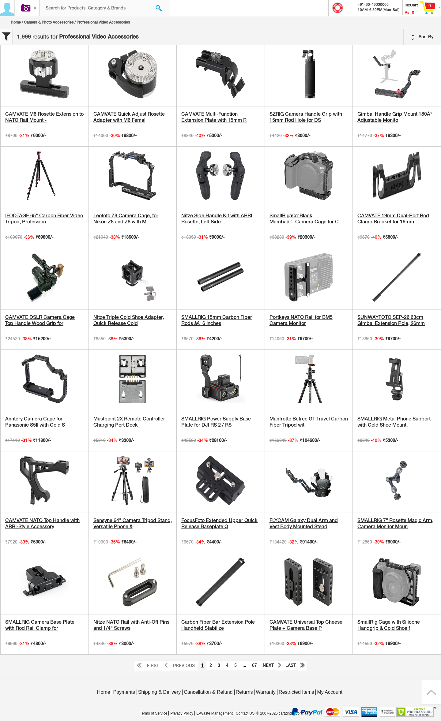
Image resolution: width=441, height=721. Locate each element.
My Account (329, 692)
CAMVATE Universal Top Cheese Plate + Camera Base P (306, 625)
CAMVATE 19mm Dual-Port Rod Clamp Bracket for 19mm (393, 219)
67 (254, 665)
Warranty (266, 692)
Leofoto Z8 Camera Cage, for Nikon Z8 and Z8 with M (125, 219)
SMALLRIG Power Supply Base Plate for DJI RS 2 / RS (216, 422)
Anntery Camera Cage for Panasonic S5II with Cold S (35, 422)
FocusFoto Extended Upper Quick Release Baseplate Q (219, 523)
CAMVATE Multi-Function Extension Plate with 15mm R (214, 117)
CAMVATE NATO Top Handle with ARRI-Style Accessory (42, 523)
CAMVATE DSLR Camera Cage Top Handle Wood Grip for (40, 320)
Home (16, 22)
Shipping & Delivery (159, 692)
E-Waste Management (214, 713)
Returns (244, 692)
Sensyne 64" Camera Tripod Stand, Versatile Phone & (132, 523)
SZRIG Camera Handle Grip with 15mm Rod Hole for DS (306, 117)
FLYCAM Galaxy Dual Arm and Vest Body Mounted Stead (304, 523)
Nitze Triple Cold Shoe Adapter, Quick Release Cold (128, 320)
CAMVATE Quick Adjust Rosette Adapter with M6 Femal (129, 117)
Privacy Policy (181, 713)
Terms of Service (153, 713)
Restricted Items (296, 692)
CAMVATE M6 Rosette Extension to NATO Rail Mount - (44, 117)
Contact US (245, 713)
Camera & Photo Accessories (49, 22)
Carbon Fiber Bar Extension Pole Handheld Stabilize (218, 625)
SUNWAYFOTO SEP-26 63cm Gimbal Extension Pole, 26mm (391, 320)
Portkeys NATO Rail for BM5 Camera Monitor (301, 320)
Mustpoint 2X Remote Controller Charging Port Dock (129, 422)
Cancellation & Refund (208, 692)
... (244, 665)
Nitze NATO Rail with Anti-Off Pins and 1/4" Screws (131, 625)
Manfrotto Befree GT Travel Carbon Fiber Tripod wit (309, 422)
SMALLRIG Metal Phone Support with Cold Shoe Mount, (394, 422)
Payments (124, 692)
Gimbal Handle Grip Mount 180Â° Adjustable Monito (394, 117)
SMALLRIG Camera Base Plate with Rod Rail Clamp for (39, 625)
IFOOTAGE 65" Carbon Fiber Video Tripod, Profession (44, 219)
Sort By (422, 37)
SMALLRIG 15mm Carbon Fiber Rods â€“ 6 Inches (216, 320)
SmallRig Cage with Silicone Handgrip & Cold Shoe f (388, 625)
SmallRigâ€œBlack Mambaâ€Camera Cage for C (304, 219)
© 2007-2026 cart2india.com (279, 713)
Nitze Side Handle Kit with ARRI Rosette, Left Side (216, 219)
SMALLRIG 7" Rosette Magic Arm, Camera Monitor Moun (395, 523)
